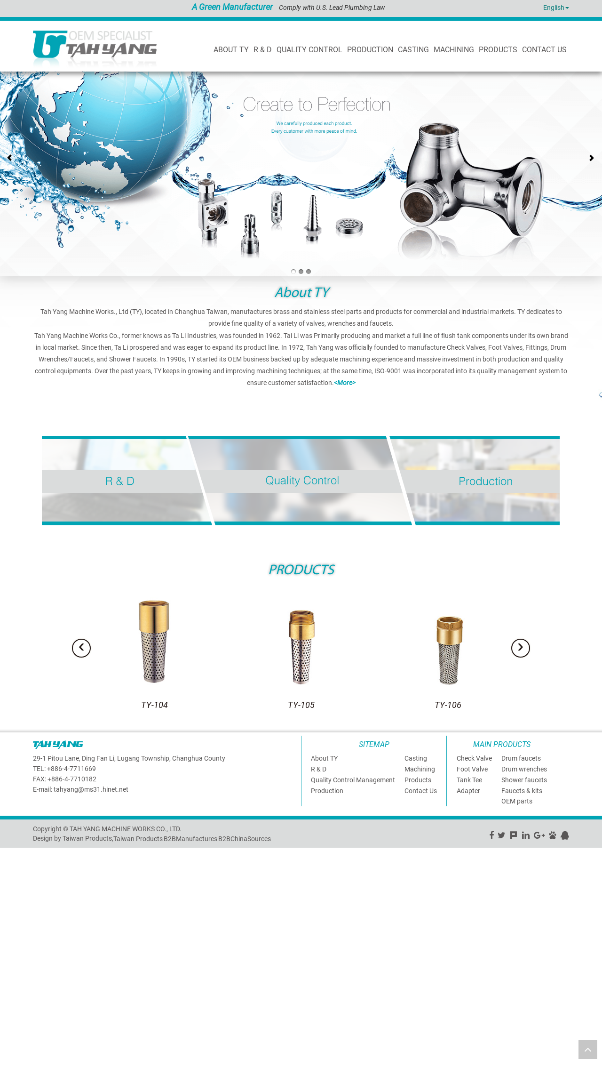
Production (327, 790)
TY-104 (154, 705)
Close (8, 852)
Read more (18, 936)
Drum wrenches (524, 769)
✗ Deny (11, 880)
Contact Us (420, 790)
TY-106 (448, 705)
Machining (454, 49)
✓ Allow (11, 871)
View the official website (73, 936)
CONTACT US (544, 49)
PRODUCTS (301, 570)
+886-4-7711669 (71, 768)
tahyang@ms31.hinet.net (91, 789)
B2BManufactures (190, 838)
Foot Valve (472, 769)
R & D (262, 49)
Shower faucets (524, 779)
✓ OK (235, 1087)
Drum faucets (521, 758)
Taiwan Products (138, 838)
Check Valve (474, 758)
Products (417, 779)
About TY (231, 49)
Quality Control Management (353, 779)
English (553, 7)
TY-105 (301, 705)
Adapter (468, 790)
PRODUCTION (370, 49)
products (498, 49)
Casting (413, 49)
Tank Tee (469, 779)
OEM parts (516, 801)
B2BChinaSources (244, 838)
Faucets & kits (521, 790)
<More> (345, 382)
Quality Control (309, 49)
